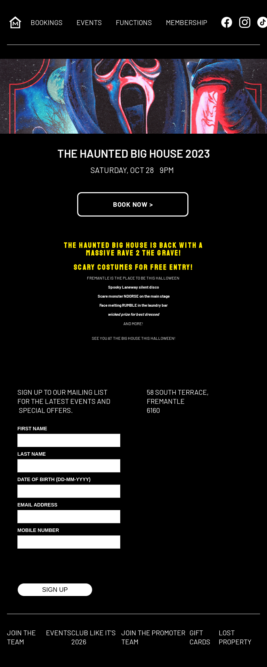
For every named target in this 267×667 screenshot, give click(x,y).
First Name (32, 428)
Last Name (31, 454)
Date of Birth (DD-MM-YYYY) (54, 479)
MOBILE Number (38, 530)
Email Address (37, 505)
